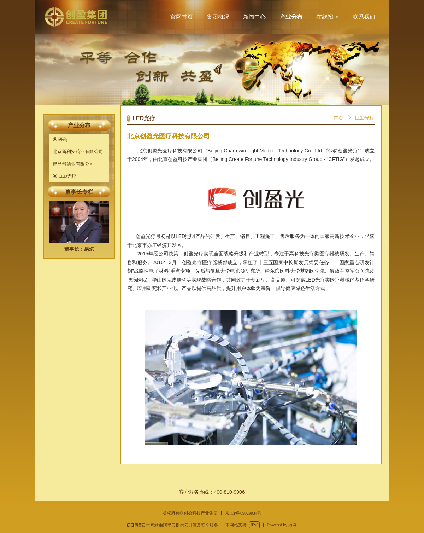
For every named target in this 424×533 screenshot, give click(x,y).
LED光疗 (365, 118)
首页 (338, 118)
